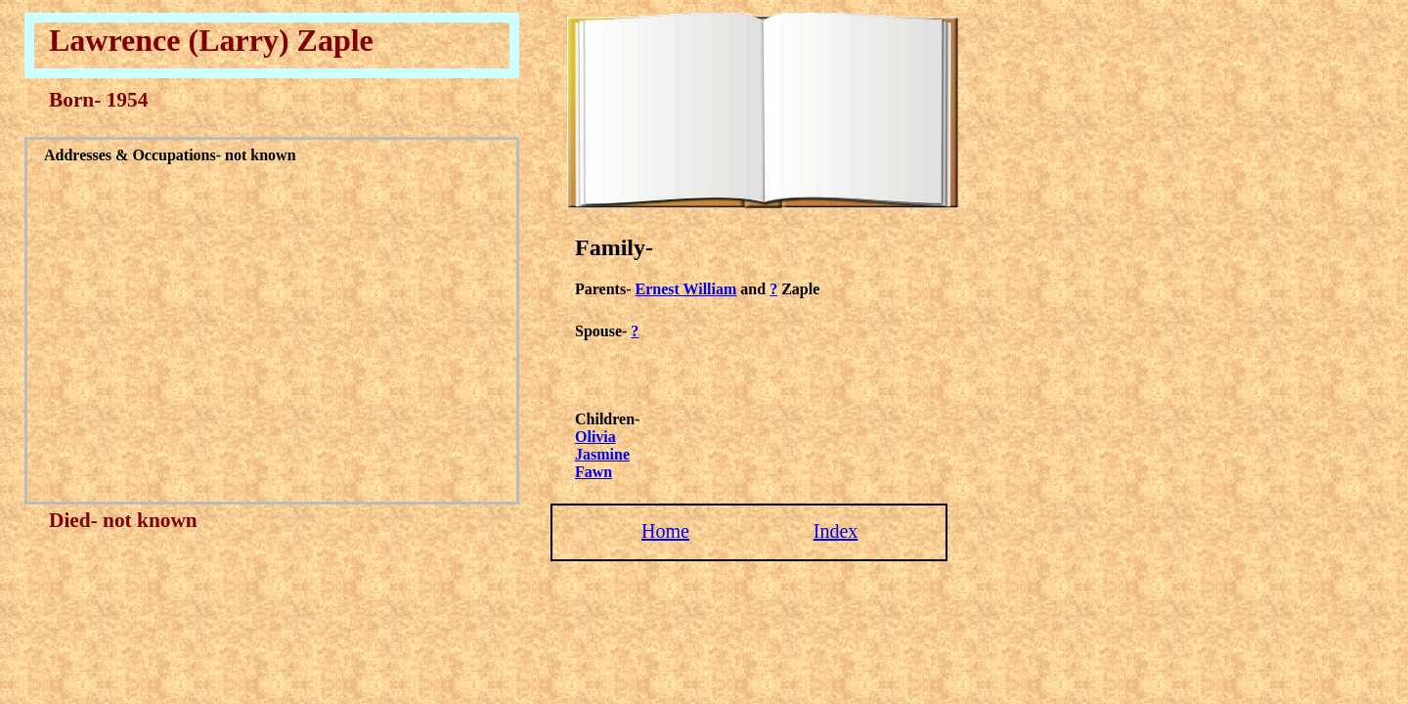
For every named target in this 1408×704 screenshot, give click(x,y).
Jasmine (602, 454)
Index (836, 531)
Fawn (593, 471)
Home (665, 531)
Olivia (595, 436)
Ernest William (685, 289)
